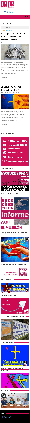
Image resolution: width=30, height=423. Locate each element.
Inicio (3, 27)
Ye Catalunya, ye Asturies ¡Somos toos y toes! (12, 88)
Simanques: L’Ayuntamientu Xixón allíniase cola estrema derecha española (13, 36)
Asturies (3, 84)
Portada (14, 84)
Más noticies (9, 30)
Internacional (8, 84)
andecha (4, 42)
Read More (4, 77)
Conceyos (3, 30)
